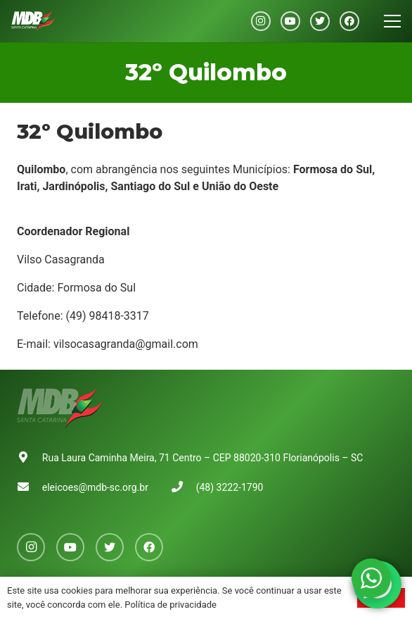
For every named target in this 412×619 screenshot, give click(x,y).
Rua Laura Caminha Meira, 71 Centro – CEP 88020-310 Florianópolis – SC (202, 457)
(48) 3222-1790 (230, 487)
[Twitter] (320, 21)
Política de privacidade (170, 604)
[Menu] (392, 21)
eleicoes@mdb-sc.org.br (95, 487)
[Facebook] (349, 21)
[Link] (33, 21)
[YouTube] (290, 21)
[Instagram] (261, 21)
